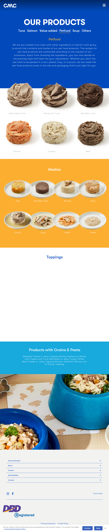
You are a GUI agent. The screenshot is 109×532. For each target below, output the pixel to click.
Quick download (14, 461)
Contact (11, 480)
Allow (98, 528)
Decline (87, 528)
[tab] (54, 460)
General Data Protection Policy (15, 529)
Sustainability (13, 475)
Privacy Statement (48, 523)
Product (11, 470)
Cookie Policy (63, 523)
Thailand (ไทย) (98, 493)
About (10, 465)
